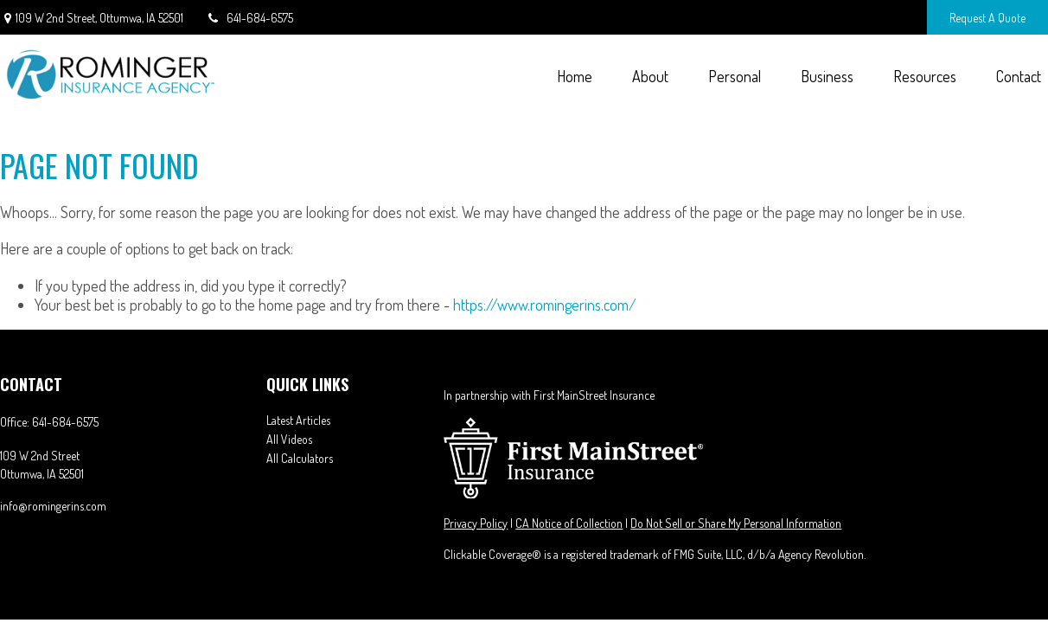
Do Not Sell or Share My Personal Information (735, 523)
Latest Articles (298, 420)
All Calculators (299, 458)
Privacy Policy (476, 523)
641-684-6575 (249, 17)
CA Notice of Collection (569, 523)
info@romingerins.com (53, 505)
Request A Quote (987, 17)
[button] (574, 75)
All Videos (289, 439)
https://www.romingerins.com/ (544, 304)
